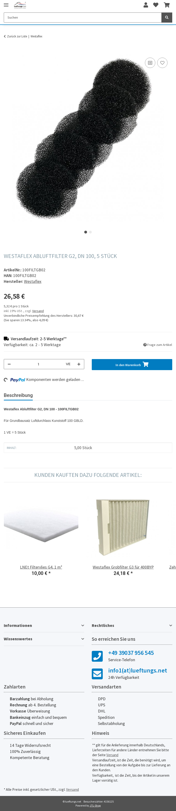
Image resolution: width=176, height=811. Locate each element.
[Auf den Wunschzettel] (162, 63)
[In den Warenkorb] (7, 51)
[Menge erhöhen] (79, 364)
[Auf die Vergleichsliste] (150, 63)
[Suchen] (83, 17)
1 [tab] (85, 232)
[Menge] (38, 364)
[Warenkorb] (166, 5)
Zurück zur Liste (17, 36)
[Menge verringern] (9, 364)
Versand (38, 311)
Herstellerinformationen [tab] (101, 395)
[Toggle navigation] (6, 3)
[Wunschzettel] (156, 5)
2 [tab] (90, 232)
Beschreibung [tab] (18, 395)
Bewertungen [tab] (54, 395)
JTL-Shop (95, 805)
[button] (146, 5)
